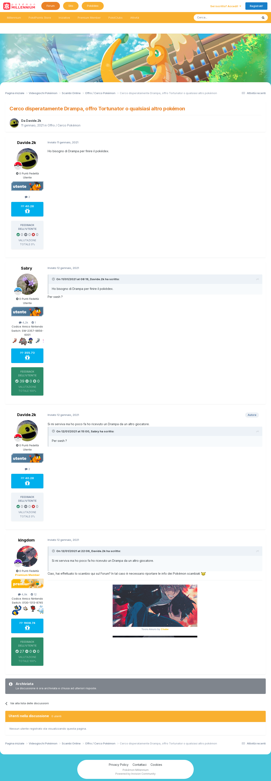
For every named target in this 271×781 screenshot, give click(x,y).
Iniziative (64, 17)
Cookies (156, 764)
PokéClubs (115, 17)
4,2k (23, 322)
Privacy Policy (119, 764)
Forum (51, 5)
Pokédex (92, 5)
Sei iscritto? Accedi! (225, 6)
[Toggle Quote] (54, 279)
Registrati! (256, 6)
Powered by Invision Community (135, 773)
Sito (70, 5)
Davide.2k (33, 120)
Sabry (26, 268)
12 (34, 594)
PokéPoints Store (40, 17)
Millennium (14, 17)
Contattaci (140, 764)
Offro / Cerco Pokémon (64, 125)
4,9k (22, 594)
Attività (134, 17)
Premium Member (89, 17)
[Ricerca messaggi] (216, 17)
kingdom (26, 540)
